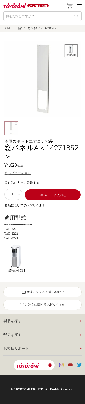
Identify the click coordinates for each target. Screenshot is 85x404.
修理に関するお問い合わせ (42, 292)
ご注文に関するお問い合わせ (42, 305)
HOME (7, 28)
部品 (19, 28)
